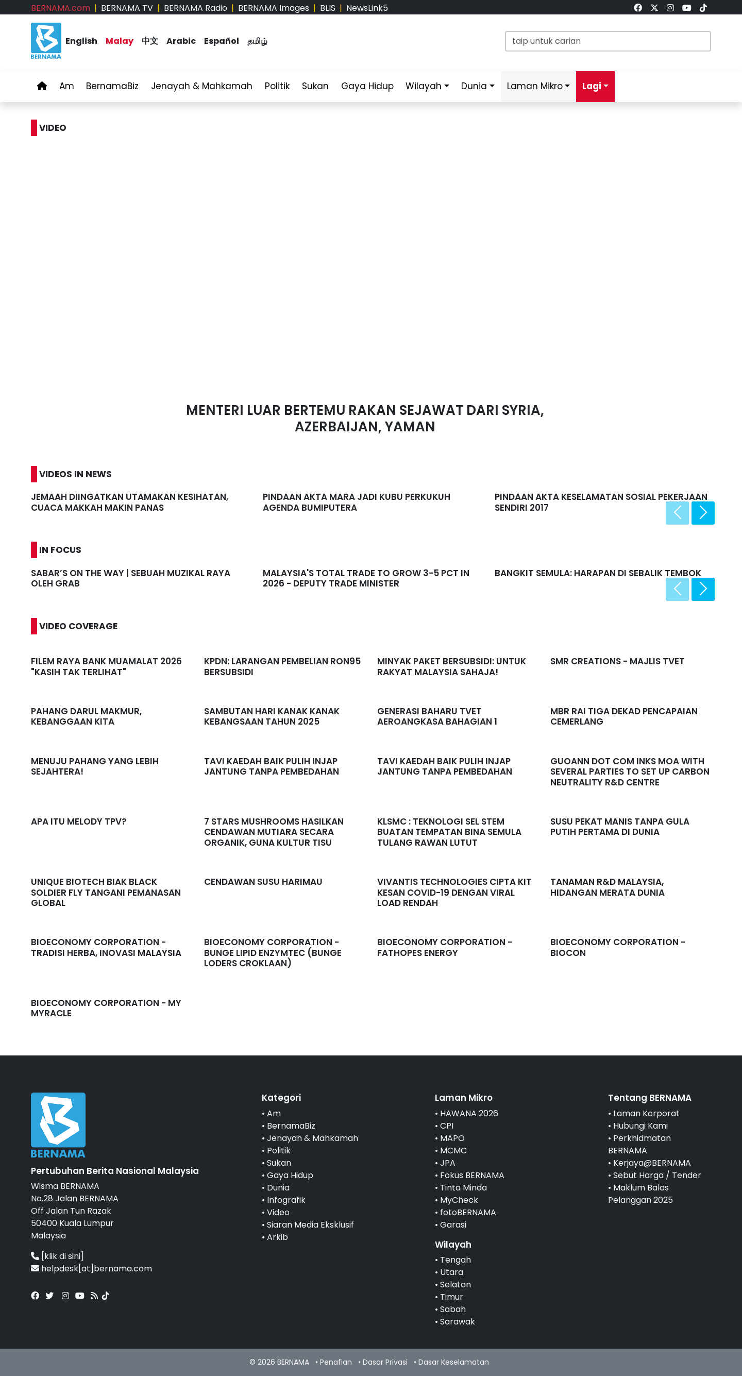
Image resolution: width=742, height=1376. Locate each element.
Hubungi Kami (640, 1126)
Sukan (315, 86)
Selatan (455, 1284)
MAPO (452, 1138)
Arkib (277, 1237)
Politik (277, 86)
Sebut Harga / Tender (657, 1175)
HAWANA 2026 (469, 1113)
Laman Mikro (535, 86)
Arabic (181, 41)
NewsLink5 (367, 8)
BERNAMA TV (127, 8)
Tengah (455, 1260)
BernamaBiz (112, 86)
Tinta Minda (463, 1188)
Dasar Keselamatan (453, 1362)
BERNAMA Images (273, 8)
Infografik (286, 1200)
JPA (448, 1163)
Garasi (453, 1225)
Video (278, 1212)
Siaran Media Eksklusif (310, 1225)
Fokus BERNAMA (472, 1175)
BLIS (327, 8)
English (81, 41)
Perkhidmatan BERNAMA (639, 1144)
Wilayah (424, 86)
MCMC (453, 1150)
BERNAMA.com (60, 8)
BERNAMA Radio (195, 8)
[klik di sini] (62, 1256)
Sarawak (457, 1322)
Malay (119, 41)
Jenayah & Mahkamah (201, 86)
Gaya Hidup (367, 86)
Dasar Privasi (385, 1362)
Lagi (591, 86)
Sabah (453, 1309)
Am (66, 86)
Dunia (474, 86)
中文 (150, 41)
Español (221, 41)
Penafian (336, 1362)
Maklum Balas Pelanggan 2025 (640, 1194)
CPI (446, 1126)
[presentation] (677, 513)
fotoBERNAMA (468, 1212)
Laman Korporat (646, 1113)
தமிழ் (257, 41)
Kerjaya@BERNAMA (652, 1163)
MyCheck (459, 1200)
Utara (451, 1272)
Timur (451, 1297)
